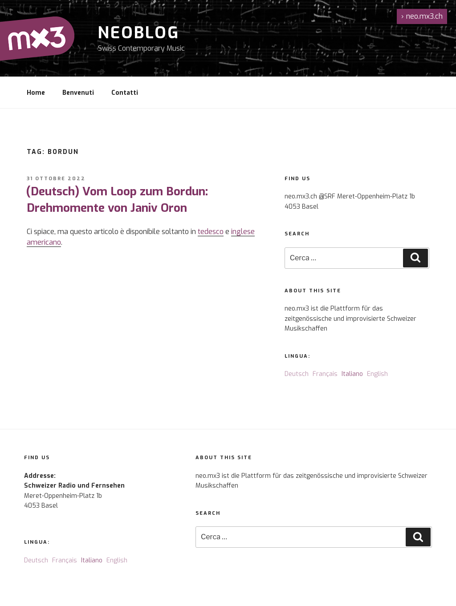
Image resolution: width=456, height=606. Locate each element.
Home (36, 93)
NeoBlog (138, 33)
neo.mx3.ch (422, 16)
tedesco (211, 231)
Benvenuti (78, 93)
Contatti (124, 93)
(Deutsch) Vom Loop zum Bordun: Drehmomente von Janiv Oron (117, 199)
